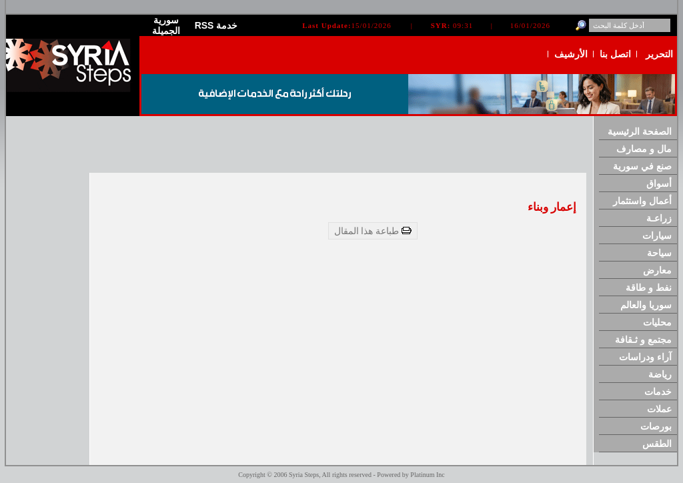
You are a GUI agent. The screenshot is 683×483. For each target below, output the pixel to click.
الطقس (657, 443)
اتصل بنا (615, 54)
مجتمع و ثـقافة (643, 339)
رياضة (660, 374)
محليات (657, 322)
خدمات (658, 391)
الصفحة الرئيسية (640, 131)
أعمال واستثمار (642, 200)
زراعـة (659, 218)
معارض (657, 270)
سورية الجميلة (166, 25)
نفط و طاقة (649, 287)
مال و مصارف (644, 148)
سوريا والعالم (646, 305)
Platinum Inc (427, 474)
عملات (659, 409)
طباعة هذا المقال (373, 230)
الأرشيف (571, 54)
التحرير (659, 54)
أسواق (659, 183)
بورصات (656, 426)
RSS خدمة (216, 25)
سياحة (659, 253)
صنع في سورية (642, 166)
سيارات (657, 235)
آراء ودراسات (645, 357)
